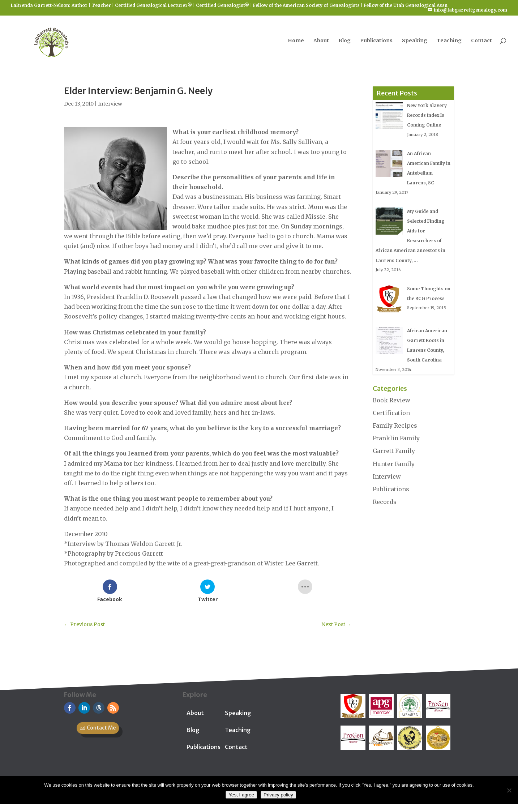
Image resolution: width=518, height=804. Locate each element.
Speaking (414, 41)
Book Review (391, 400)
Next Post (336, 624)
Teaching (449, 41)
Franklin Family (396, 438)
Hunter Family (394, 463)
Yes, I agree (241, 794)
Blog (344, 41)
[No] (509, 790)
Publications (376, 41)
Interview (110, 103)
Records (385, 501)
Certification (391, 412)
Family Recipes (395, 425)
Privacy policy (278, 794)
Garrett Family (394, 450)
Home (296, 41)
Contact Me (101, 727)
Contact (481, 41)
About (321, 41)
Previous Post (84, 624)
